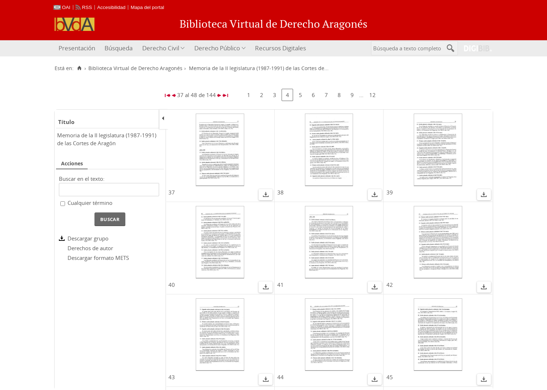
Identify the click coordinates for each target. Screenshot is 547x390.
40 (171, 284)
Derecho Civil (160, 48)
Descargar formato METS (98, 257)
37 (171, 192)
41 (280, 284)
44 (280, 377)
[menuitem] (78, 48)
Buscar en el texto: (82, 178)
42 (389, 284)
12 (372, 94)
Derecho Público (217, 48)
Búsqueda (119, 48)
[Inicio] (80, 68)
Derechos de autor (90, 248)
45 (389, 377)
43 (171, 377)
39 (389, 192)
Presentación (77, 48)
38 (280, 192)
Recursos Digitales (280, 48)
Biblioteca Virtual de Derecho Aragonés (135, 68)
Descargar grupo (88, 238)
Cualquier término (90, 202)
